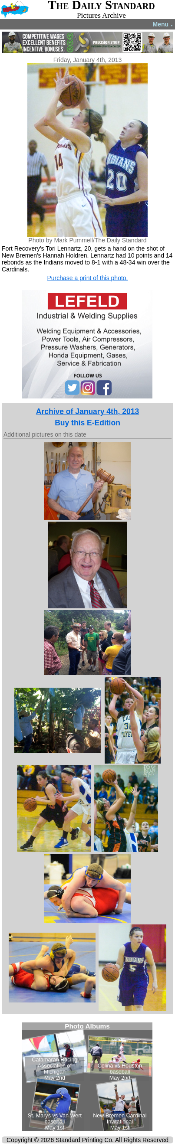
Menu (163, 24)
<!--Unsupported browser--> (87, 1076)
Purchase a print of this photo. (87, 277)
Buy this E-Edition (87, 422)
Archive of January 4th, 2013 (87, 411)
